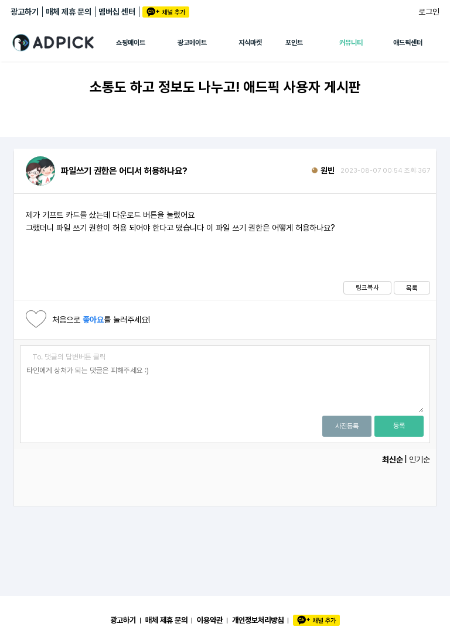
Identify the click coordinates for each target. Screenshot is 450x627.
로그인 (428, 12)
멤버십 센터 (116, 11)
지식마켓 (250, 43)
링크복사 (367, 287)
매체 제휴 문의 (68, 11)
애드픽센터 (407, 43)
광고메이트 (192, 43)
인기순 (419, 459)
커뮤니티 (351, 43)
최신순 (392, 459)
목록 (412, 288)
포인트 (294, 43)
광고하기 (25, 11)
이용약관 (210, 620)
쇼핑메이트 (130, 43)
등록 (399, 426)
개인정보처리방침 (258, 620)
